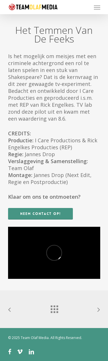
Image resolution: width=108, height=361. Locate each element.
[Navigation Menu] (97, 7)
